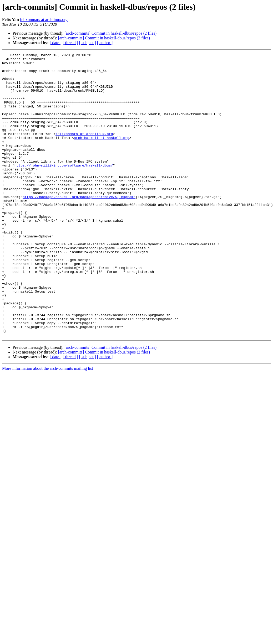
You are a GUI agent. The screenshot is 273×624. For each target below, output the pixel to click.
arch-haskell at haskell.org (101, 155)
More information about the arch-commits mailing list (47, 425)
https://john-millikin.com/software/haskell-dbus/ (63, 188)
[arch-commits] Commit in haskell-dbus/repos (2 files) (110, 33)
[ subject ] (87, 42)
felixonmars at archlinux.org (44, 19)
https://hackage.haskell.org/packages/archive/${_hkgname (79, 225)
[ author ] (105, 42)
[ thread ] (70, 42)
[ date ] (56, 42)
